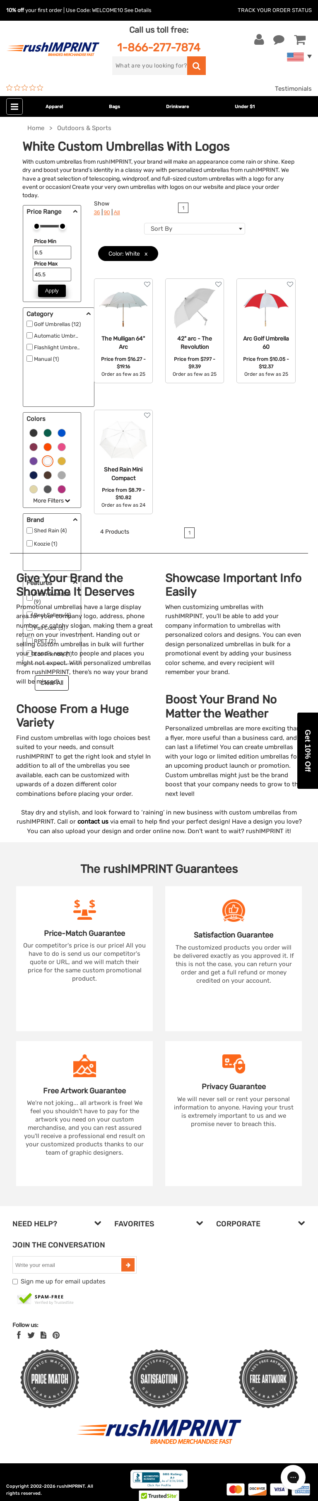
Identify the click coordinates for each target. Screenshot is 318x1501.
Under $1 (245, 106)
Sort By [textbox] (161, 228)
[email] (67, 1264)
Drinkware (177, 106)
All (117, 212)
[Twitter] (31, 1335)
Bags (114, 106)
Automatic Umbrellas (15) (65, 336)
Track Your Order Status (275, 10)
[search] (149, 65)
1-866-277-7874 (158, 47)
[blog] (43, 1335)
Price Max (46, 264)
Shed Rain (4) (50, 530)
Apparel (54, 106)
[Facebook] (19, 1335)
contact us (92, 821)
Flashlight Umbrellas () (62, 347)
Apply (52, 291)
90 (107, 212)
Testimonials (293, 88)
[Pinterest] (56, 1335)
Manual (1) (46, 359)
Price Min (45, 241)
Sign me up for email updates (63, 1281)
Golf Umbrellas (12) (57, 324)
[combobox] (194, 228)
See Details (138, 10)
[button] (307, 751)
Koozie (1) (45, 544)
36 (97, 212)
